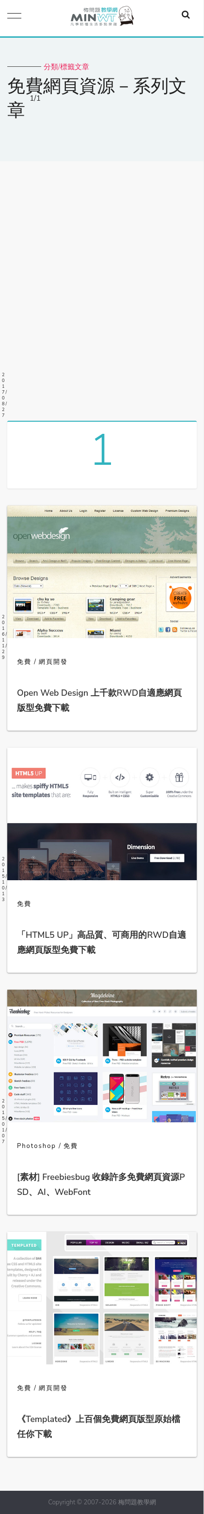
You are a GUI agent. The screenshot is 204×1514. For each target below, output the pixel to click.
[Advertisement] (102, 287)
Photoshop (36, 1146)
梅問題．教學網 (102, 18)
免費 (24, 662)
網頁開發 (53, 662)
